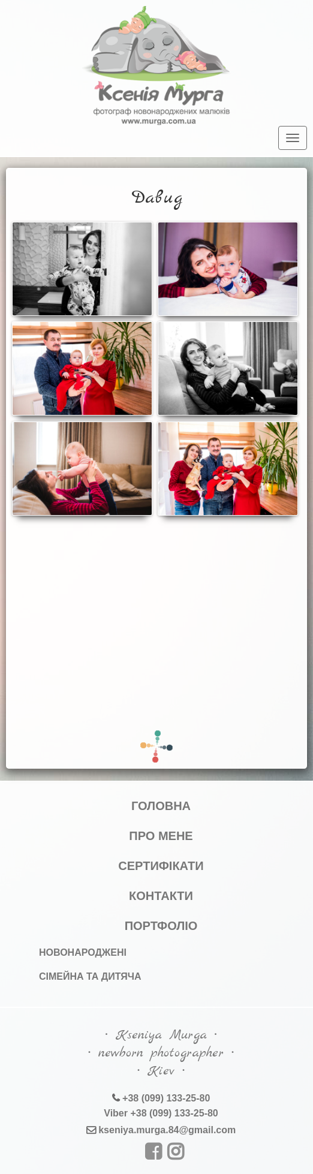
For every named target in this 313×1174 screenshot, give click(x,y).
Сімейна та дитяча (90, 976)
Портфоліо (161, 925)
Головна (161, 805)
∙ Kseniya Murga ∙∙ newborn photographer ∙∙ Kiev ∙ (161, 1053)
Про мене (160, 835)
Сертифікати (160, 865)
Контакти (161, 895)
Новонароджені (83, 952)
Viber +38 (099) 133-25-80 (161, 1113)
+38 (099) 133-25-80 (165, 1098)
